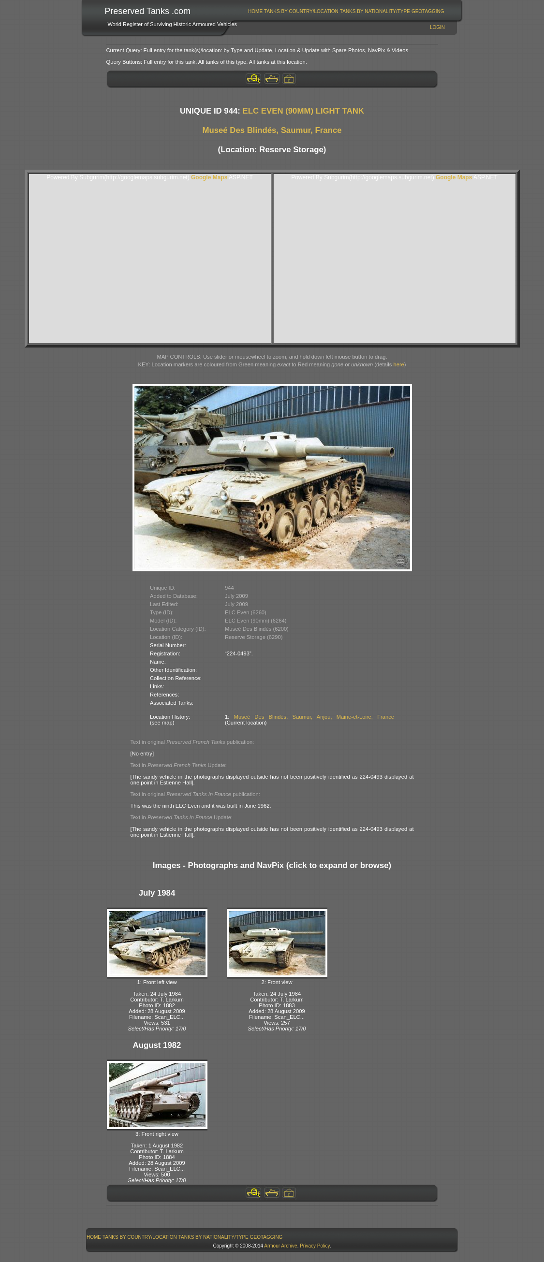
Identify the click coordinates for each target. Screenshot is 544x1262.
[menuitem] (256, 11)
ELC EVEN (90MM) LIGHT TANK (303, 111)
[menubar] (346, 11)
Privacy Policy (315, 1245)
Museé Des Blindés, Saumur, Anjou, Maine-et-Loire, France (314, 717)
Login (437, 27)
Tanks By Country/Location (301, 11)
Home (255, 11)
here (398, 364)
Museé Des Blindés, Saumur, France (271, 130)
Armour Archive (280, 1245)
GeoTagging (428, 11)
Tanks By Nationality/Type (375, 11)
